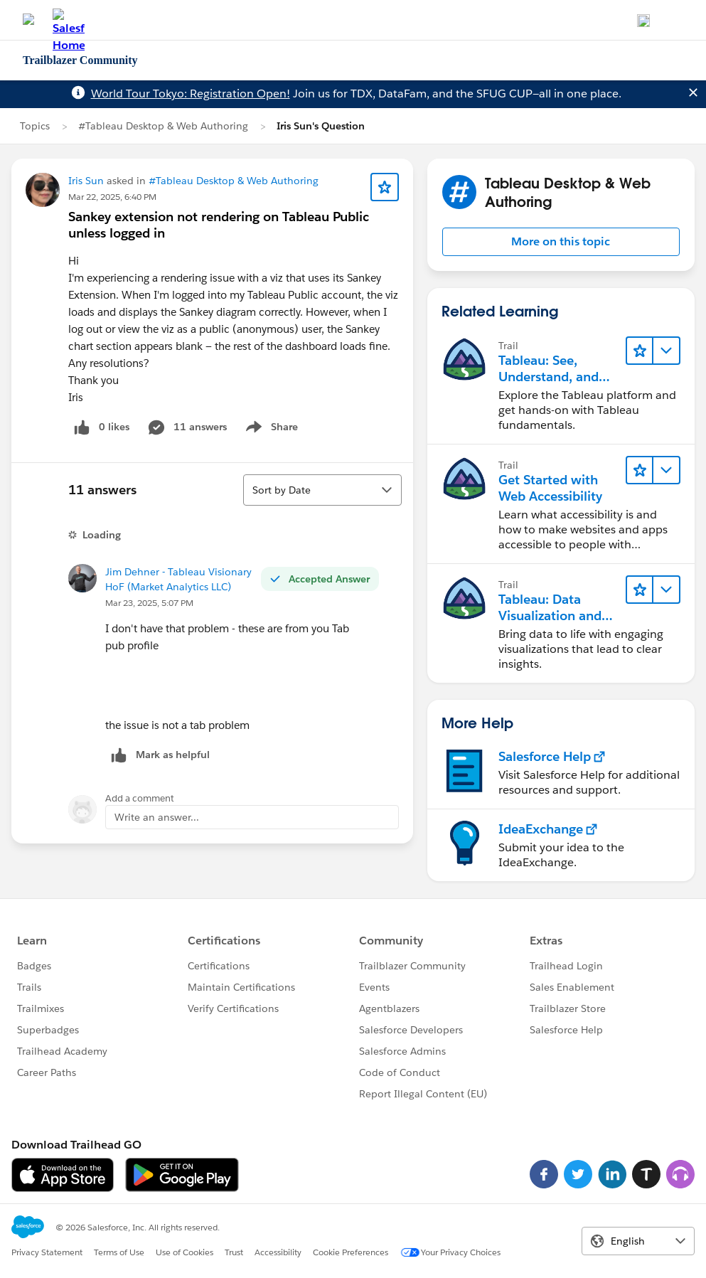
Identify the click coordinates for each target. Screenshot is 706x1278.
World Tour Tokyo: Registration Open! (190, 93)
